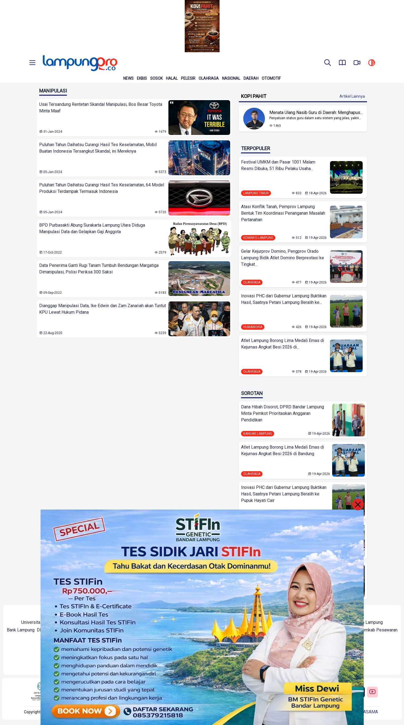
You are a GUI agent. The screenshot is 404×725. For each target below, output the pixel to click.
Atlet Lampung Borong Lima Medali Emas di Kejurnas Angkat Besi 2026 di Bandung (282, 450)
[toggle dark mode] (371, 63)
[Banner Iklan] (202, 26)
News (128, 78)
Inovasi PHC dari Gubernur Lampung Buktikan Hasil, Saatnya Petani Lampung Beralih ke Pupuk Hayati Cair (283, 494)
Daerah (250, 78)
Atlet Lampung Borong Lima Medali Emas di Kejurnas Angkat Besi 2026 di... (282, 344)
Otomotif (271, 78)
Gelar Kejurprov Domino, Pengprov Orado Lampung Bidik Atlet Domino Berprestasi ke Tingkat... (282, 258)
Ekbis (142, 78)
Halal (172, 78)
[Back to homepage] (79, 63)
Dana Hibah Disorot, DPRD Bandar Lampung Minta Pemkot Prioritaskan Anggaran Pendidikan (282, 413)
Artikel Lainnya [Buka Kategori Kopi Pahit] (352, 96)
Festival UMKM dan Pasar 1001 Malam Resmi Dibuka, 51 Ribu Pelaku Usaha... (278, 165)
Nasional (231, 78)
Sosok (156, 78)
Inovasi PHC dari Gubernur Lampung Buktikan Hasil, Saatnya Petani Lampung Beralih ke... (283, 299)
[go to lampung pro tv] (357, 63)
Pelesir (188, 78)
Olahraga (209, 78)
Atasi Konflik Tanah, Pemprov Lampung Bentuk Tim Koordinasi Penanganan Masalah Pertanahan (283, 213)
